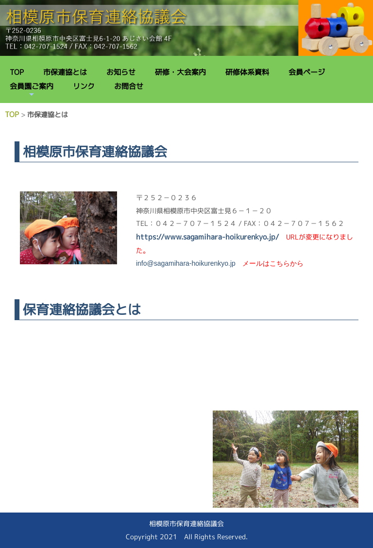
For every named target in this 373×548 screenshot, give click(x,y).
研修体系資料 (247, 72)
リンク (84, 86)
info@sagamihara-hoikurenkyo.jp (186, 263)
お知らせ (121, 72)
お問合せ (128, 86)
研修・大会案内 (180, 72)
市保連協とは (65, 72)
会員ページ (306, 72)
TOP (17, 72)
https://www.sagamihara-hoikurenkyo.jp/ (207, 237)
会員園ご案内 (31, 86)
